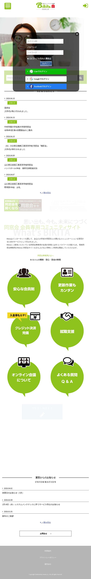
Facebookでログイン (40, 89)
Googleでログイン (39, 82)
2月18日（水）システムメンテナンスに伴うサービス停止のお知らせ (31, 504)
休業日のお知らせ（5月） (13, 493)
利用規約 (48, 551)
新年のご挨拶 (8, 516)
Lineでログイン (38, 74)
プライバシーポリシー (48, 557)
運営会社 (48, 564)
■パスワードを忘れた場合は (39, 61)
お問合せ (45, 534)
